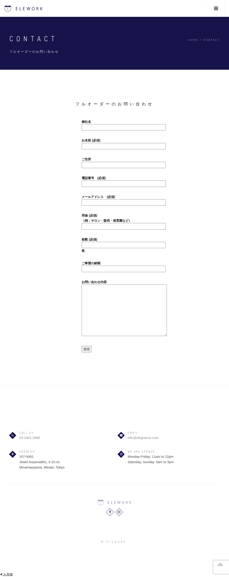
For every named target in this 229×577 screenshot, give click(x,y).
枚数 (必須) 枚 (114, 245)
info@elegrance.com (143, 438)
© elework (113, 541)
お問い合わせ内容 (114, 308)
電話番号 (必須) (114, 180)
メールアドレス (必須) (114, 199)
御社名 (114, 124)
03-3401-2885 (29, 438)
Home (193, 39)
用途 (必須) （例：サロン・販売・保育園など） (114, 221)
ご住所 (114, 162)
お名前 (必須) (114, 143)
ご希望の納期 (114, 266)
